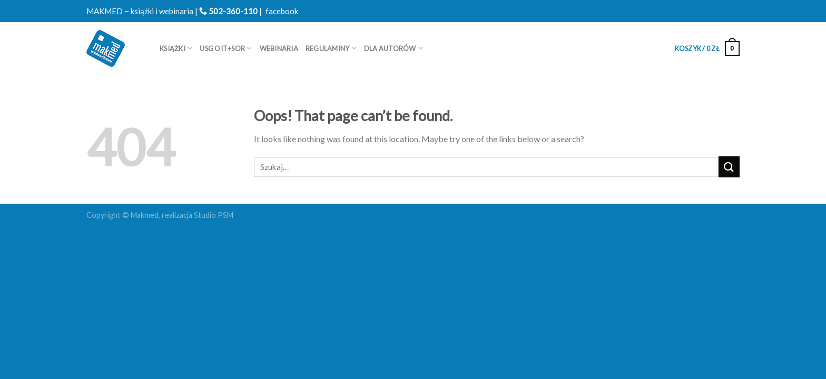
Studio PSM (213, 215)
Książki (176, 48)
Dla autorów (393, 48)
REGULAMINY (331, 48)
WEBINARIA (279, 48)
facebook (282, 11)
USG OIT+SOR (226, 48)
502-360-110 (228, 11)
